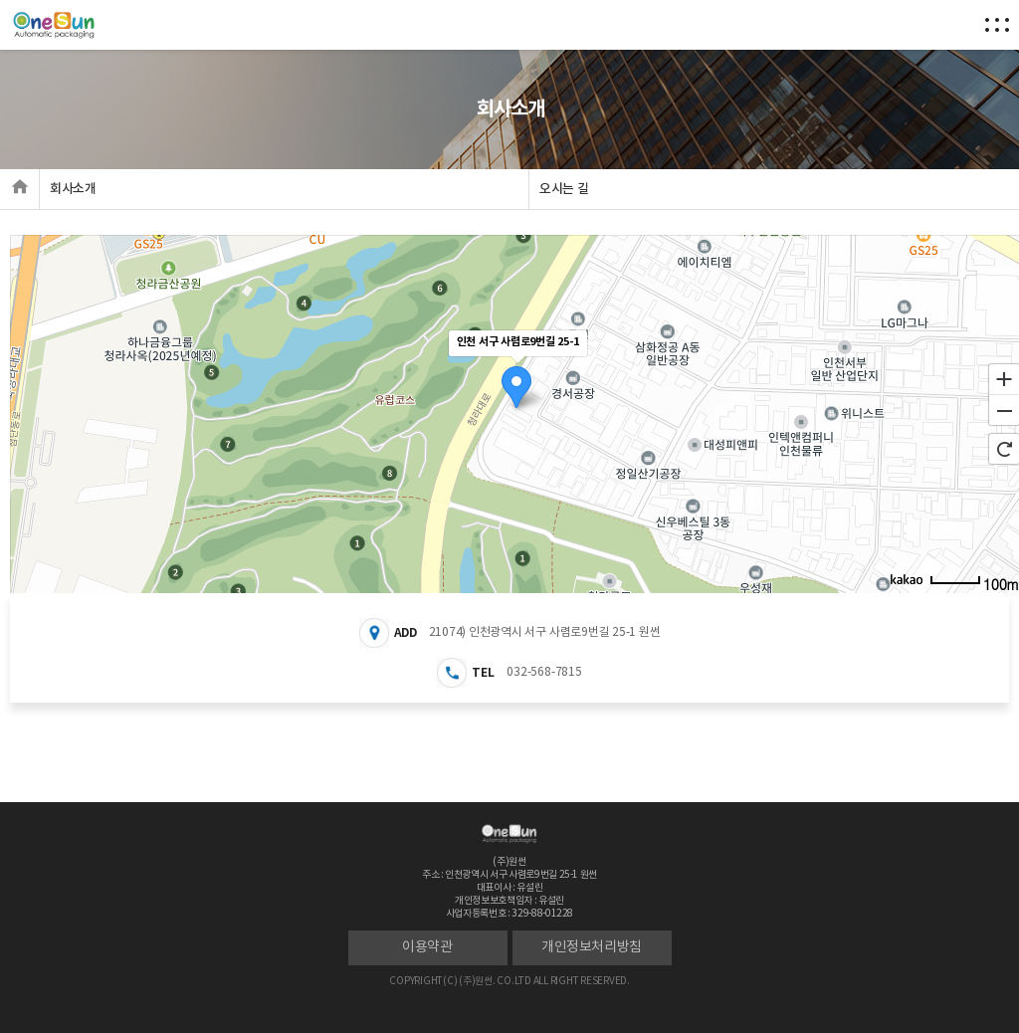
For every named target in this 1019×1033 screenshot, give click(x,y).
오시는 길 (563, 189)
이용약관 (427, 947)
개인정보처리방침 (591, 947)
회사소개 (73, 189)
